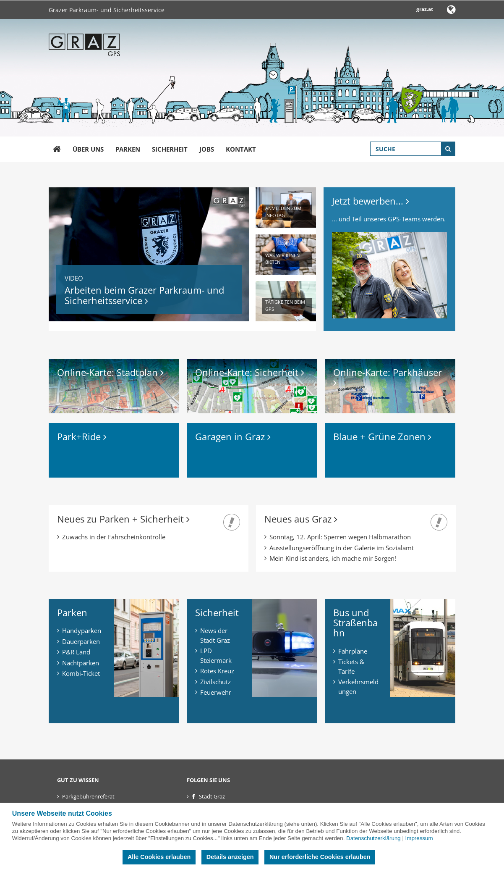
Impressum (419, 838)
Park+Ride (82, 436)
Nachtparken (80, 663)
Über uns (88, 149)
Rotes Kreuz (217, 671)
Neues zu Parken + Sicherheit (123, 518)
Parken (127, 149)
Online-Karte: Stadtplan (110, 372)
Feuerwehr (215, 692)
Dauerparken (81, 641)
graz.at (424, 9)
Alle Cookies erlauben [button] (159, 857)
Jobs (206, 149)
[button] (451, 11)
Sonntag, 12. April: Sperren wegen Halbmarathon (340, 537)
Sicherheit (170, 149)
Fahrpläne (352, 651)
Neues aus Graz (300, 518)
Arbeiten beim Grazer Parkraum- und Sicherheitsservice (144, 295)
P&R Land (76, 652)
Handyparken (81, 630)
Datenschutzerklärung (373, 838)
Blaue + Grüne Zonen (382, 436)
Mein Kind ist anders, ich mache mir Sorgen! (332, 558)
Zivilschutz (215, 682)
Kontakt (241, 149)
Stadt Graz (212, 796)
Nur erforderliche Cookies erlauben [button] (320, 857)
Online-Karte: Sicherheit (249, 372)
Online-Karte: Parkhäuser (388, 376)
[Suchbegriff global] (412, 149)
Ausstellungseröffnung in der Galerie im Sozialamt (341, 548)
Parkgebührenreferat (88, 796)
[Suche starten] (448, 149)
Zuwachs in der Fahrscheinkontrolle (113, 537)
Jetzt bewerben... (370, 200)
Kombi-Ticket (81, 673)
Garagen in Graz (233, 436)
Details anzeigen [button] (230, 857)
